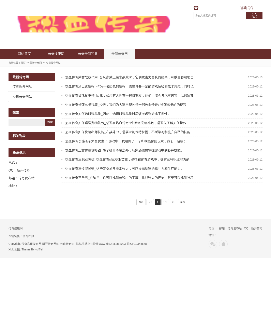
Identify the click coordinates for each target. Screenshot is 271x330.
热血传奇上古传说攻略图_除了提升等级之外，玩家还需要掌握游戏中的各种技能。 (124, 150)
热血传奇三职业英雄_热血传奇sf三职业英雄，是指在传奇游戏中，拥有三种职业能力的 (127, 159)
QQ (223, 244)
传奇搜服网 (56, 53)
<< (150, 202)
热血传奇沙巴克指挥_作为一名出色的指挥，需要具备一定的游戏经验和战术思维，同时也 (129, 86)
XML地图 (14, 249)
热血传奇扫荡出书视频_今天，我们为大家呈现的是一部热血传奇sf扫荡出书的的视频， (127, 104)
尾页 (182, 202)
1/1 (165, 202)
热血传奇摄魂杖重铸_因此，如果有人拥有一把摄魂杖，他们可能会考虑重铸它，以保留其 (129, 95)
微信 (213, 244)
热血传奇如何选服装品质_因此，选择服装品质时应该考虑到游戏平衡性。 (118, 113)
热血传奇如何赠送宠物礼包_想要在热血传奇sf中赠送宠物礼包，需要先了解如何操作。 (127, 123)
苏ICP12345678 (136, 243)
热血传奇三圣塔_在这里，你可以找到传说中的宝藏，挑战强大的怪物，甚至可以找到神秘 (129, 177)
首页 (23, 62)
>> (173, 202)
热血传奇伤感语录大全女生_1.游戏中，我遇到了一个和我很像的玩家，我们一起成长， (127, 141)
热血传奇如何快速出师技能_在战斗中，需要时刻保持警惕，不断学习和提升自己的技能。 (129, 132)
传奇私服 (28, 236)
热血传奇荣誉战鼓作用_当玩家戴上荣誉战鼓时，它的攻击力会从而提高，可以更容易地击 (129, 77)
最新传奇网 (119, 53)
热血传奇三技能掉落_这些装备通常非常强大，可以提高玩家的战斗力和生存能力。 (124, 168)
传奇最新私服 (87, 53)
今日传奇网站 (53, 62)
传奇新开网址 (22, 86)
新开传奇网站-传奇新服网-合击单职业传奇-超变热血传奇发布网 (95, 24)
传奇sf (39, 249)
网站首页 (24, 53)
